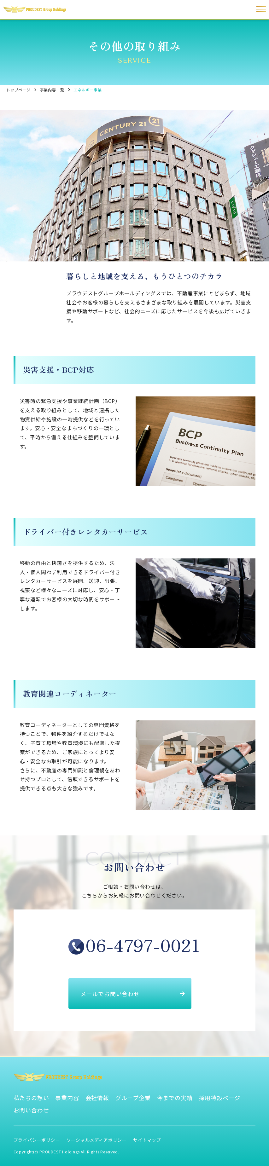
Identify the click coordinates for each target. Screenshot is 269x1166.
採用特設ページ (220, 1098)
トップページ (18, 89)
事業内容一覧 (52, 89)
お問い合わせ (31, 1110)
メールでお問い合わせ (133, 994)
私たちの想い (31, 1098)
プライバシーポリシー (37, 1139)
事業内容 (67, 1098)
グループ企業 (133, 1098)
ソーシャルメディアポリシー (97, 1139)
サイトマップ (147, 1139)
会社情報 (97, 1098)
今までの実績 (175, 1098)
